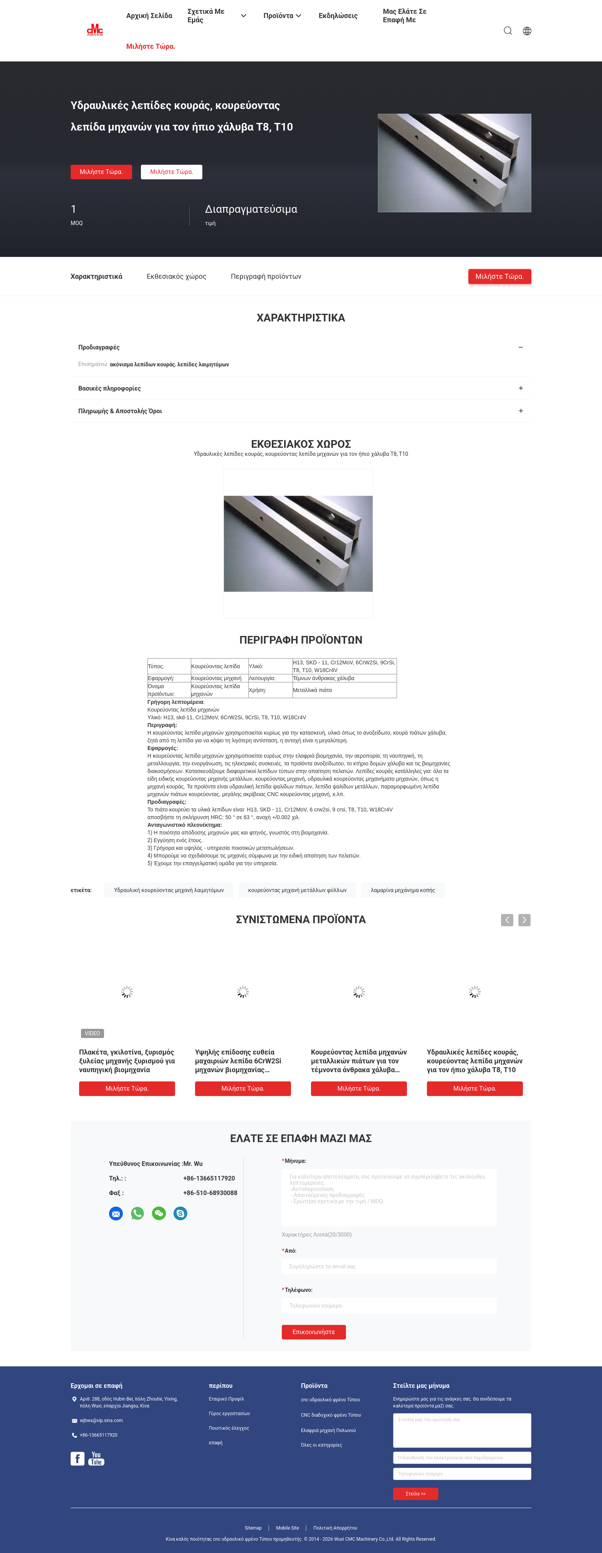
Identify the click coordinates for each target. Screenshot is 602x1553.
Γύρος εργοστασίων (229, 1413)
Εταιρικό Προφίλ (226, 1399)
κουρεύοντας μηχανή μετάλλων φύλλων (297, 890)
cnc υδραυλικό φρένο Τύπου (330, 1399)
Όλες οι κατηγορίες (321, 1445)
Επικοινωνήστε (314, 1332)
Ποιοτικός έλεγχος (229, 1428)
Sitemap (253, 1528)
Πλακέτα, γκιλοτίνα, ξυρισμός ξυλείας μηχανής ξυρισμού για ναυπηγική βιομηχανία (127, 1061)
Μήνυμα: (295, 1161)
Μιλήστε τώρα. (101, 171)
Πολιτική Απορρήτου (335, 1528)
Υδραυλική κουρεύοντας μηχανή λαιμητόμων (169, 890)
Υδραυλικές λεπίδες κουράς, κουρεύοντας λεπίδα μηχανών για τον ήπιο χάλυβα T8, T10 (475, 1061)
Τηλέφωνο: (299, 1290)
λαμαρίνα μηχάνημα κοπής (403, 890)
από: (290, 1251)
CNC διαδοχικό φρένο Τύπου (331, 1415)
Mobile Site (287, 1528)
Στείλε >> (416, 1494)
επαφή (216, 1442)
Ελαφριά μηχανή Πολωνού (328, 1430)
